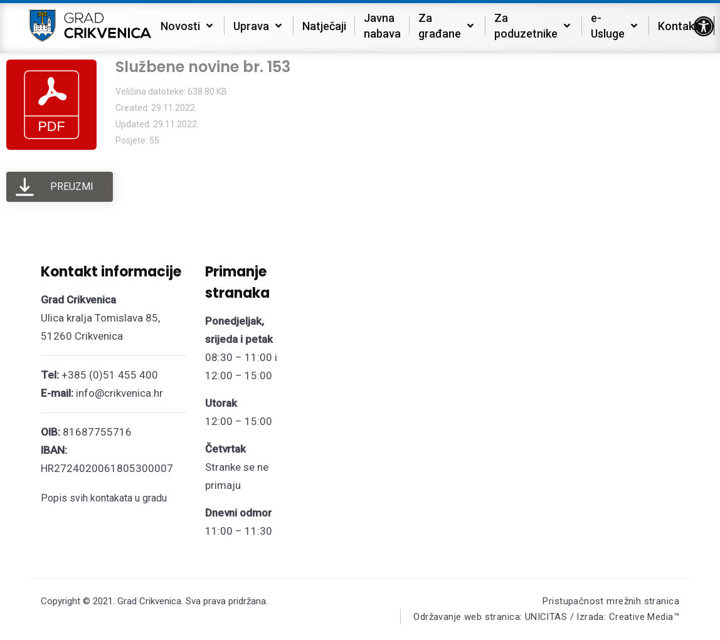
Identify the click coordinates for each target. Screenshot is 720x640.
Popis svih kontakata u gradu (104, 498)
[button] (703, 26)
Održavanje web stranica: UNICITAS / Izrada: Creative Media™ (545, 616)
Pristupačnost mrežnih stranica (611, 601)
